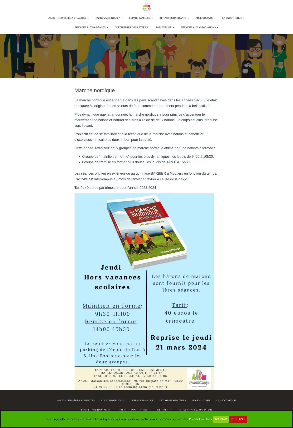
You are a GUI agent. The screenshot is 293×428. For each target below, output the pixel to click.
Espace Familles (141, 18)
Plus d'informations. (200, 419)
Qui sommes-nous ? (109, 18)
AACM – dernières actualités (68, 18)
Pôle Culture (205, 18)
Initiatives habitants (174, 18)
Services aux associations (199, 27)
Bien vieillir (165, 27)
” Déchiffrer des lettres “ (132, 27)
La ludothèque (233, 18)
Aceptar (220, 419)
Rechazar (238, 419)
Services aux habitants (91, 27)
